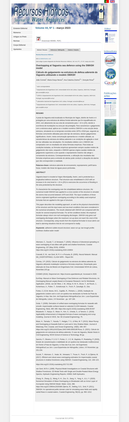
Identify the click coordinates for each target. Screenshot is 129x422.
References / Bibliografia (57, 50)
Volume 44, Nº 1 (44, 27)
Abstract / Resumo (42, 50)
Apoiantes (17, 49)
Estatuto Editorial (20, 28)
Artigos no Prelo (19, 37)
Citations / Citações (73, 50)
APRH (71, 418)
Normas (16, 41)
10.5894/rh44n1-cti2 (45, 58)
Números (17, 33)
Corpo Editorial (19, 45)
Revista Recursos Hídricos (44, 54)
